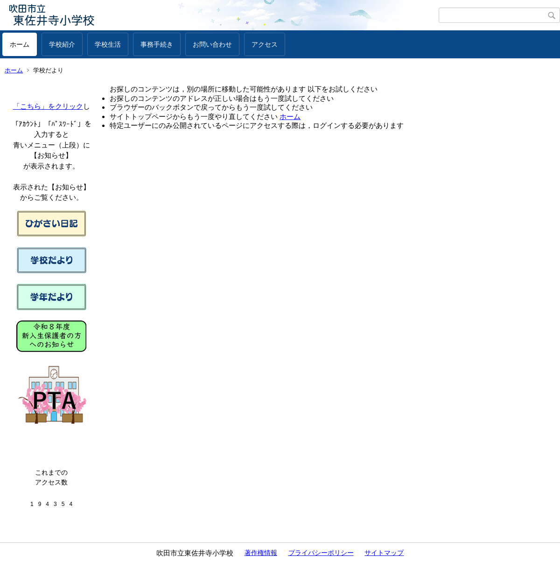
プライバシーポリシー (321, 552)
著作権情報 (261, 552)
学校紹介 (62, 44)
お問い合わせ (212, 44)
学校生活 (108, 44)
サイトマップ (384, 552)
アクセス (265, 44)
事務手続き (156, 44)
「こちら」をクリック (48, 106)
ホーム (19, 44)
